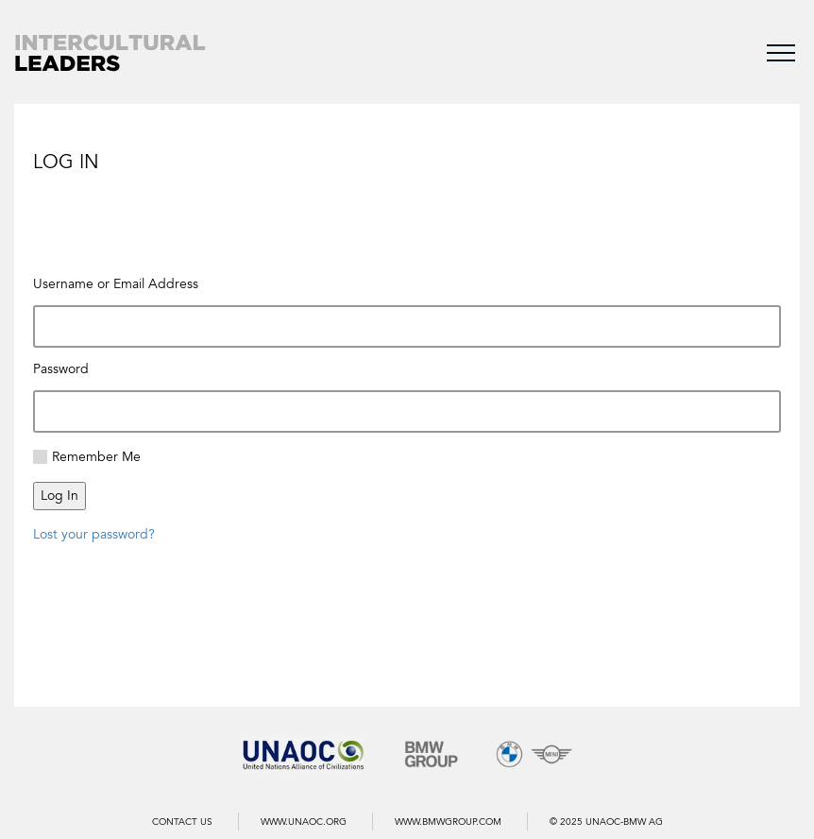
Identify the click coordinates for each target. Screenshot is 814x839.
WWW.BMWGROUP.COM (448, 822)
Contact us (182, 822)
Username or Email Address (115, 284)
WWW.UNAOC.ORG (304, 822)
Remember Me (96, 457)
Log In (59, 496)
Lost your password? (94, 534)
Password (61, 369)
